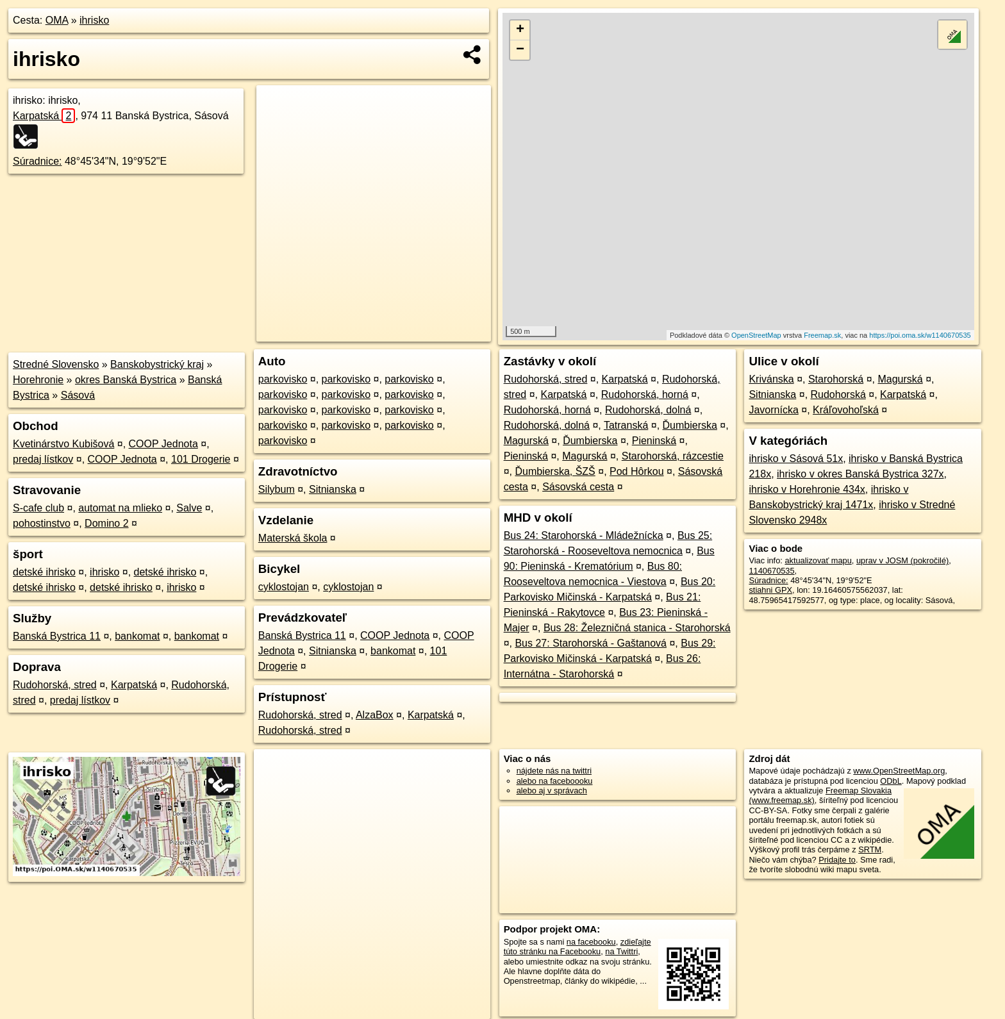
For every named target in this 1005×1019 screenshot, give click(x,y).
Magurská (526, 440)
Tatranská (626, 425)
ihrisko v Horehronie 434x (807, 489)
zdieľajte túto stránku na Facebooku (577, 946)
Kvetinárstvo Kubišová (63, 443)
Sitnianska (332, 489)
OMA (57, 20)
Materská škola (293, 538)
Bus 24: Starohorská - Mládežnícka (583, 535)
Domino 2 (106, 523)
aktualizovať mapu (818, 560)
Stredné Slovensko (56, 364)
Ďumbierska (690, 425)
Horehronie (38, 379)
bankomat (137, 636)
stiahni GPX (770, 590)
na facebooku (591, 942)
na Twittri (621, 951)
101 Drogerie (201, 459)
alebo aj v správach (552, 790)
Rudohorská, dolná (648, 409)
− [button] (520, 50)
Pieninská (654, 440)
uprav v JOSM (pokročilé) (902, 560)
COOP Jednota (163, 443)
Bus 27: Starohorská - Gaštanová (591, 643)
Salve (189, 507)
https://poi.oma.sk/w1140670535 (919, 335)
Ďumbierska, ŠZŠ (555, 471)
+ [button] (520, 30)
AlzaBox (375, 714)
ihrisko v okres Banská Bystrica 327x (860, 473)
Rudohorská (838, 394)
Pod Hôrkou (637, 471)
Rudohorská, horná (644, 394)
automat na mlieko (120, 507)
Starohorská (835, 379)
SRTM (869, 849)
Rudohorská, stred (55, 684)
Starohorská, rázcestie (673, 456)
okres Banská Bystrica (125, 379)
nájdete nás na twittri (554, 770)
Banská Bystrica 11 (57, 636)
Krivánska (771, 379)
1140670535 (771, 571)
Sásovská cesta (578, 486)
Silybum (276, 489)
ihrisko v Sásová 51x (796, 458)
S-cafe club (38, 507)
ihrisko (94, 20)
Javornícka (773, 409)
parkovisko (282, 379)
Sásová (78, 395)
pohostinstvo (42, 523)
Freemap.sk (822, 335)
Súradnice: (37, 161)
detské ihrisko (44, 572)
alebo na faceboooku (555, 781)
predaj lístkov (43, 459)
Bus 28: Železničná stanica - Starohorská (637, 627)
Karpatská (44, 115)
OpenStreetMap (756, 335)
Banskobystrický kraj (157, 364)
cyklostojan (283, 586)
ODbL (890, 781)
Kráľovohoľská (846, 409)
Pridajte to (837, 860)
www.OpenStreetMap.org (899, 770)
